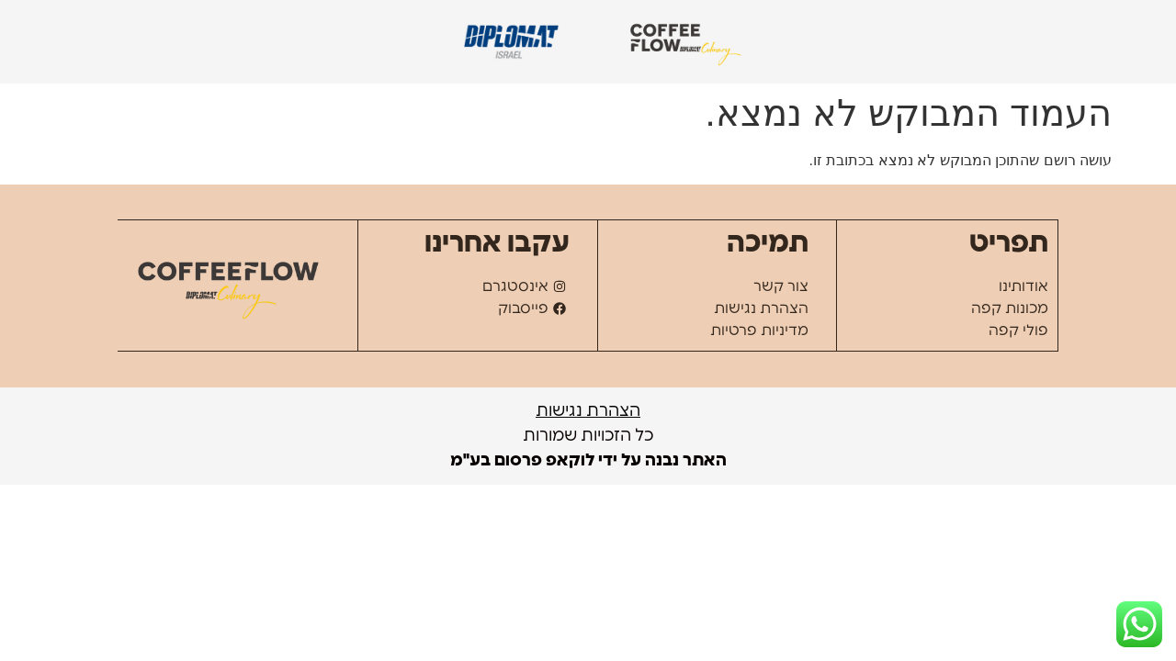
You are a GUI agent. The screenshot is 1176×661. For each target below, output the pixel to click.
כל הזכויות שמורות (588, 436)
